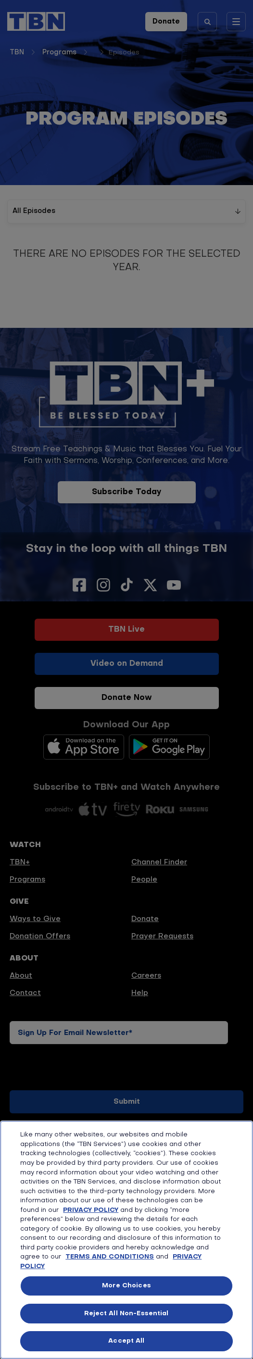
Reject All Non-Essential (126, 1313)
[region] (126, 1240)
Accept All (126, 1341)
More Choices (126, 1286)
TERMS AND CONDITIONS (109, 1257)
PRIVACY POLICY (90, 1210)
